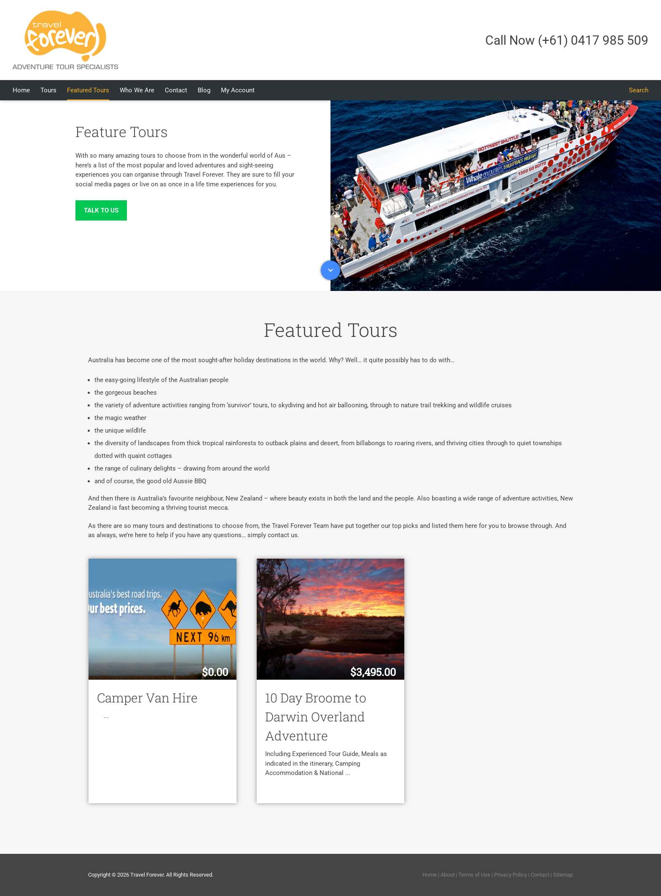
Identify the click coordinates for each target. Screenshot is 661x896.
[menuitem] (26, 90)
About (447, 875)
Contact (540, 875)
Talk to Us (101, 210)
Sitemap (563, 875)
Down (330, 270)
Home (429, 875)
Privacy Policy (510, 875)
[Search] (638, 90)
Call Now (566, 40)
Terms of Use (474, 875)
